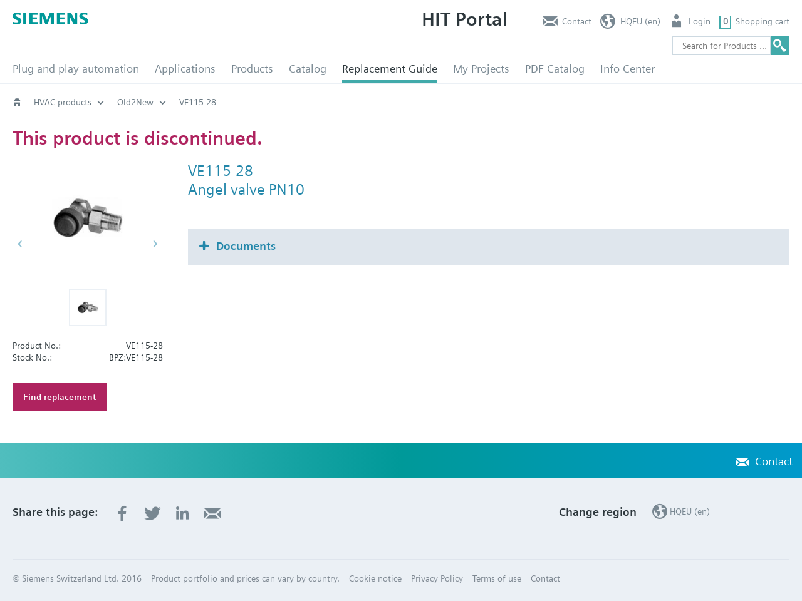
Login (700, 21)
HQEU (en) (640, 21)
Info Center (627, 68)
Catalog (307, 68)
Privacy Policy (437, 578)
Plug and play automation (76, 68)
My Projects (481, 68)
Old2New (135, 102)
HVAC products (62, 102)
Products (252, 68)
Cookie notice (375, 578)
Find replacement (59, 397)
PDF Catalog (555, 68)
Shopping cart (762, 21)
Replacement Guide (389, 68)
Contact (576, 21)
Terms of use (496, 578)
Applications (185, 68)
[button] (88, 307)
